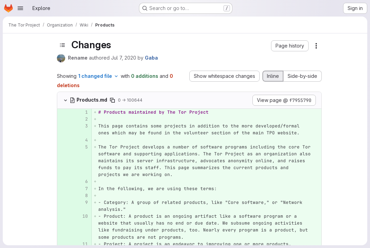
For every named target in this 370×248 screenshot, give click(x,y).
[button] (290, 45)
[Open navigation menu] (20, 8)
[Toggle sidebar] (62, 45)
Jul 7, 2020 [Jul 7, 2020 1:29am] (123, 58)
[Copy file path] (112, 100)
